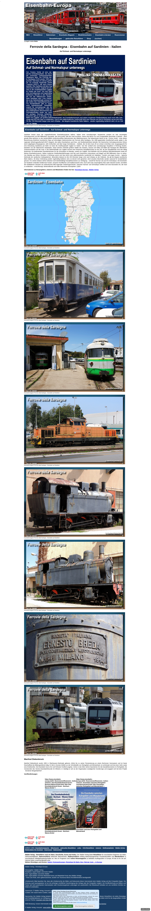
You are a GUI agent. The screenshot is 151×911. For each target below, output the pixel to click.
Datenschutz (57, 850)
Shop (89, 38)
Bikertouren (55, 848)
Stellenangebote (108, 848)
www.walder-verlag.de (50, 907)
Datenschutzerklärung (82, 902)
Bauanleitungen (55, 38)
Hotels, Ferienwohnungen (56, 862)
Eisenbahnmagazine (42, 848)
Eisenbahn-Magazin (66, 35)
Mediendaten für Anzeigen (34, 850)
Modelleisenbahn (85, 35)
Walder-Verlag (120, 848)
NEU (28, 35)
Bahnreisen (50, 35)
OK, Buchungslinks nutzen (63, 906)
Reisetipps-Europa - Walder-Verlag (87, 170)
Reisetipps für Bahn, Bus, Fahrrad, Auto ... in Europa (84, 862)
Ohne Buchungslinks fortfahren (84, 906)
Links (79, 848)
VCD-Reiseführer (88, 848)
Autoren (98, 848)
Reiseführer (38, 35)
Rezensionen (120, 35)
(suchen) (98, 38)
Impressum (48, 850)
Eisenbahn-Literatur (103, 35)
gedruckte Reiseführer (74, 38)
